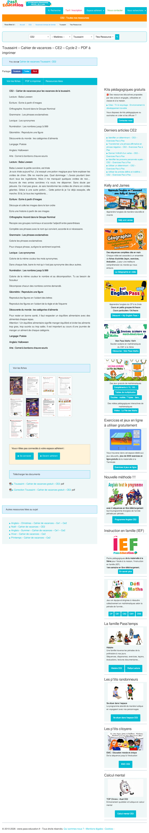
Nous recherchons (135, 10)
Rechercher (54, 10)
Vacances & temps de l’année (45, 24)
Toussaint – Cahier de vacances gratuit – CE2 (37, 484)
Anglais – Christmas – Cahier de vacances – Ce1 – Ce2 (39, 523)
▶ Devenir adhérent (49, 456)
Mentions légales (94, 829)
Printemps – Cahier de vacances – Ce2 (30, 538)
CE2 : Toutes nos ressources (74, 18)
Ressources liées (54, 81)
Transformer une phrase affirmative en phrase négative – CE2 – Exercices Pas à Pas (124, 147)
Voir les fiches (13, 81)
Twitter (26, 71)
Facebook (16, 71)
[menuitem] (54, 10)
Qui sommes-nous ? (74, 829)
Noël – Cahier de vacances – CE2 (28, 527)
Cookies (109, 829)
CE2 (30, 24)
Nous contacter (115, 10)
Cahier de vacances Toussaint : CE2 (38, 62)
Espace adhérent (94, 10)
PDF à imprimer (33, 81)
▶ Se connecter (24, 456)
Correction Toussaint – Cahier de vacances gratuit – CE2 (42, 490)
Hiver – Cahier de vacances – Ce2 (28, 534)
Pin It (35, 71)
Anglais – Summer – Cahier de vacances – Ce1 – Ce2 (38, 530)
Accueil (22, 24)
